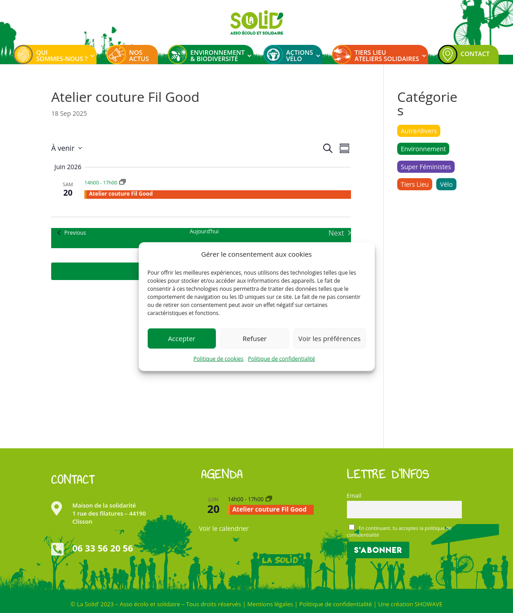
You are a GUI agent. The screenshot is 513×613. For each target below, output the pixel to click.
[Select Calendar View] (344, 148)
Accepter (181, 338)
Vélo (446, 184)
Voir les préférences (329, 338)
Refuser (255, 338)
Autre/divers (419, 131)
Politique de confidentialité (281, 359)
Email (354, 495)
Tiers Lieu (415, 184)
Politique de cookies (218, 359)
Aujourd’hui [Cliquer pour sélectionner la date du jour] (204, 231)
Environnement (423, 148)
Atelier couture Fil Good (121, 193)
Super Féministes (426, 166)
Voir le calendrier (224, 528)
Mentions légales (270, 604)
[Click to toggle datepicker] (66, 148)
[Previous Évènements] (71, 233)
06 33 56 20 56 (102, 548)
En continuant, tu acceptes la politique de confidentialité (399, 531)
